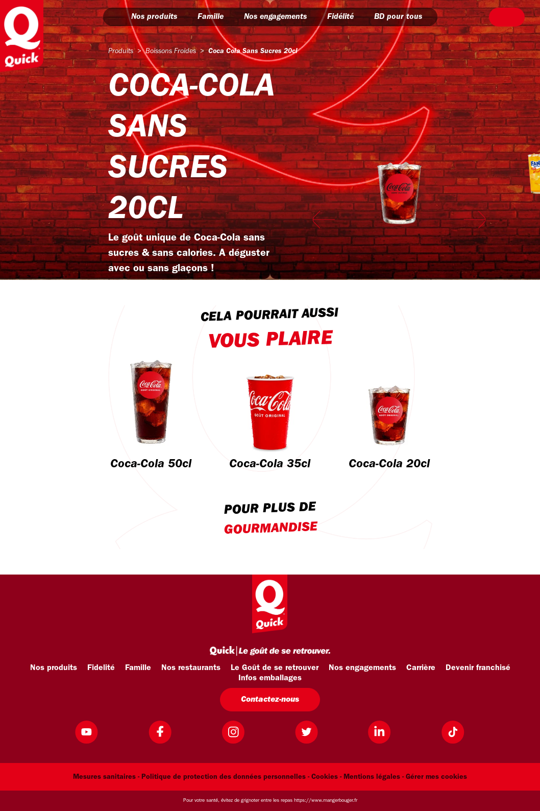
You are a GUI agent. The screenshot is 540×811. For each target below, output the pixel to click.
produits (120, 51)
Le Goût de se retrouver (274, 668)
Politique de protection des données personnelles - (225, 777)
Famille (215, 17)
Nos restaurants (190, 668)
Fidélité (345, 17)
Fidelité (101, 668)
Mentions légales (371, 777)
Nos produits (159, 17)
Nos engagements (280, 17)
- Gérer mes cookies (434, 777)
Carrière (420, 668)
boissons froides (170, 51)
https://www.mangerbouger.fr (325, 800)
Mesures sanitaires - (106, 777)
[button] (118, 16)
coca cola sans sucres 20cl (253, 51)
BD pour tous (403, 17)
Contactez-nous (270, 700)
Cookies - (326, 777)
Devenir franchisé (478, 668)
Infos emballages (270, 678)
